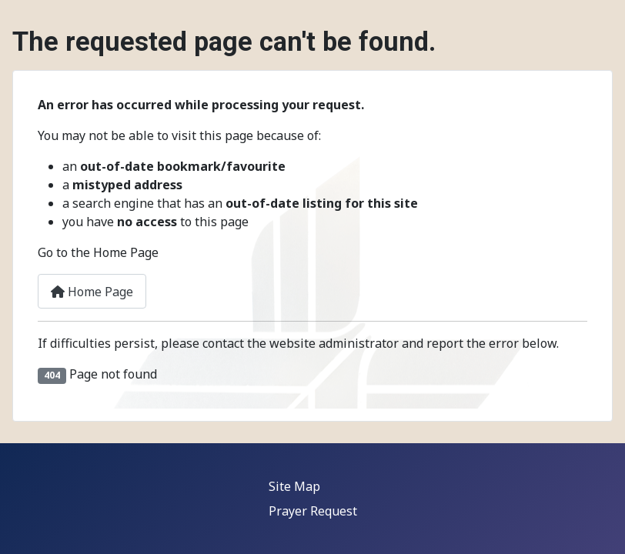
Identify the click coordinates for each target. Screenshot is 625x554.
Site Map (294, 486)
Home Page (92, 291)
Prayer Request (313, 510)
